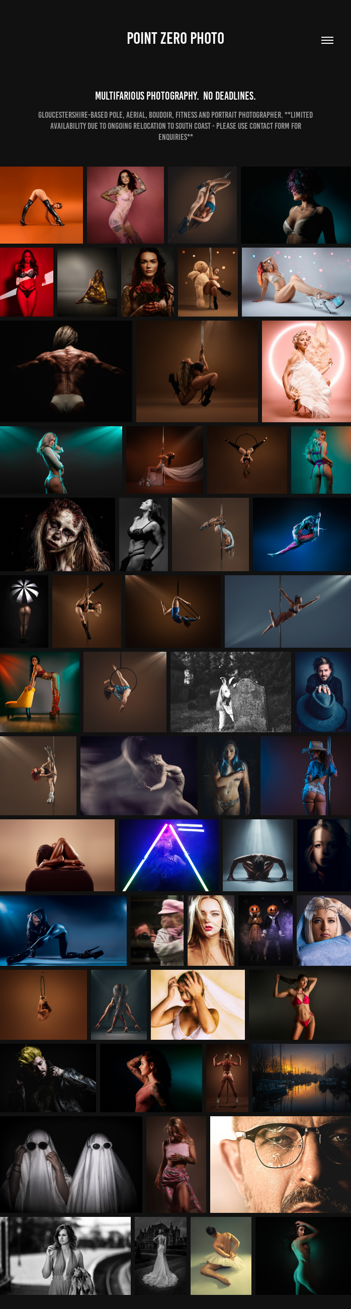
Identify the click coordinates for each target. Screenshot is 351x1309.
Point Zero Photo (175, 38)
